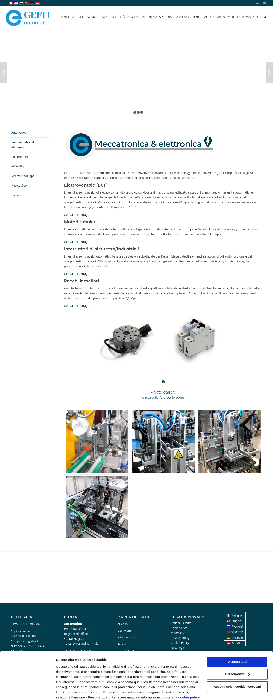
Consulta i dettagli (76, 215)
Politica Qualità (181, 623)
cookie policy (189, 679)
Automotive (18, 133)
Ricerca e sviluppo (23, 176)
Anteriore (3, 72)
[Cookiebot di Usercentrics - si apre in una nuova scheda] (27, 690)
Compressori (19, 157)
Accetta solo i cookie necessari (237, 668)
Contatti (16, 195)
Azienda (122, 624)
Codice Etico (179, 628)
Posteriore (269, 72)
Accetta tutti (237, 643)
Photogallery (19, 185)
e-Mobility (17, 166)
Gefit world (124, 630)
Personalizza (66, 690)
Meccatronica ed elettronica (22, 144)
